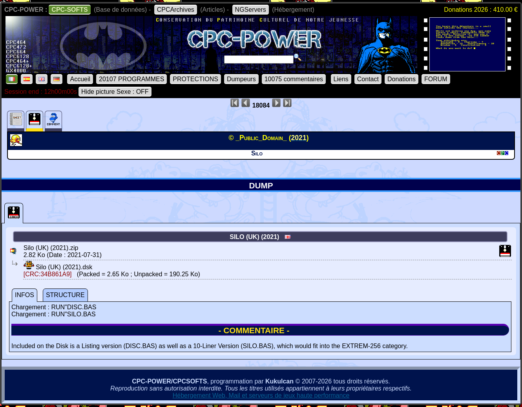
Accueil (80, 79)
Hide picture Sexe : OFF (115, 91)
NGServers (250, 9)
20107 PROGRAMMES (131, 79)
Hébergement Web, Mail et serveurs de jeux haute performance (261, 395)
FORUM (435, 79)
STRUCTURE (65, 295)
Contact (368, 79)
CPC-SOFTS (69, 9)
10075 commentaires (294, 79)
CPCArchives (175, 9)
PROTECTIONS (195, 79)
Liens (341, 79)
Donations (401, 79)
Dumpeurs (241, 79)
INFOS (24, 295)
